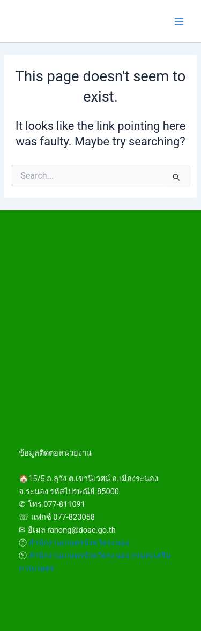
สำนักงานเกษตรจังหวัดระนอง (79, 543)
